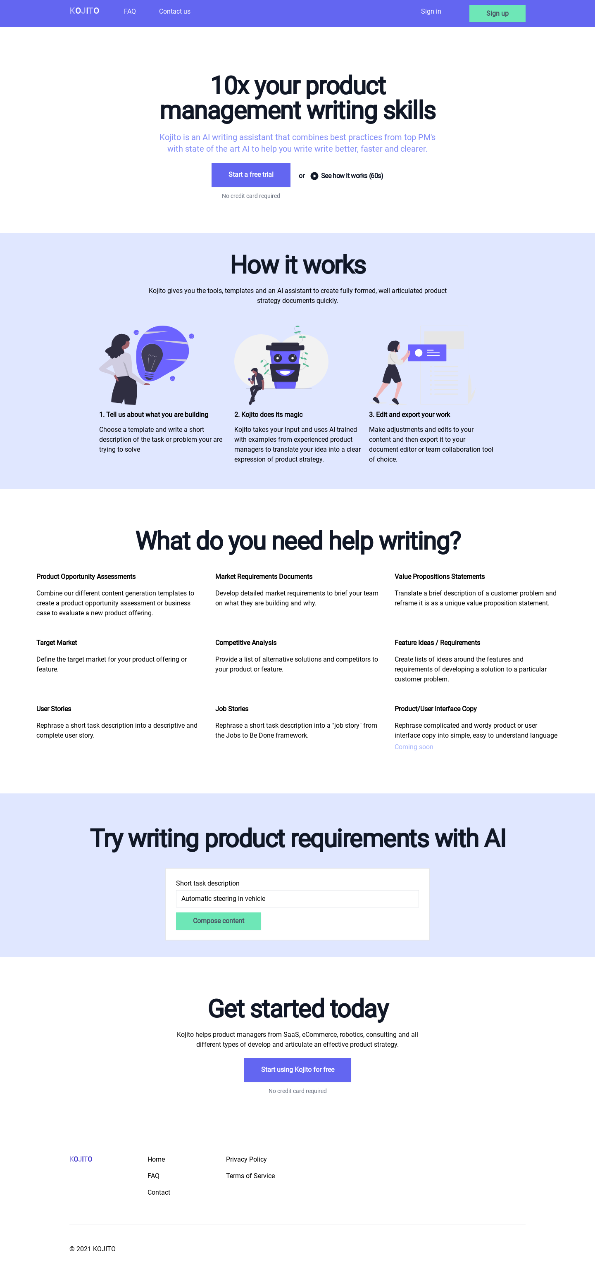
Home (156, 1159)
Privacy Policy (246, 1159)
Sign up (497, 13)
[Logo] (84, 13)
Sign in (431, 11)
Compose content (218, 921)
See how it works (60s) (341, 176)
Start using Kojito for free (297, 1070)
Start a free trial (251, 175)
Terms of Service (250, 1176)
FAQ (130, 11)
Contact (159, 1192)
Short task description (208, 883)
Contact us (174, 11)
